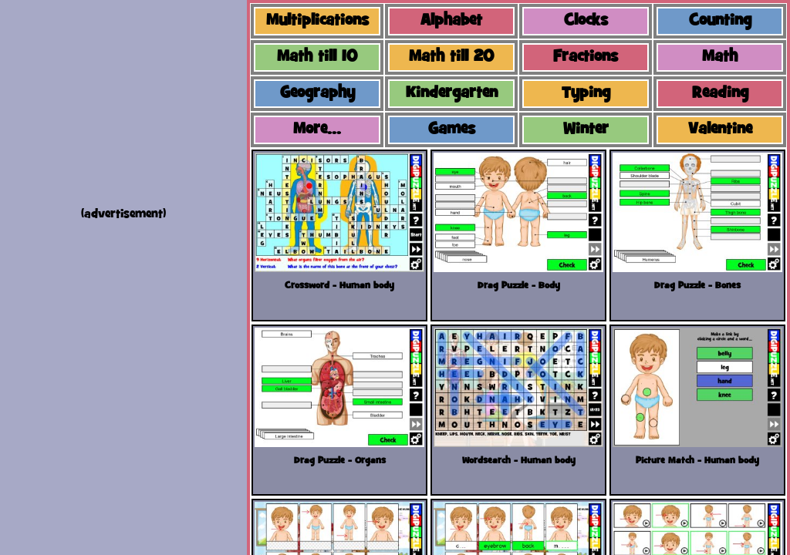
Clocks (586, 21)
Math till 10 (317, 57)
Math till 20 (451, 57)
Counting (720, 21)
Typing (586, 94)
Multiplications (317, 21)
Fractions (585, 57)
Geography (317, 94)
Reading (720, 94)
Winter (586, 130)
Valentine (720, 130)
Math (720, 57)
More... (317, 130)
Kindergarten (452, 94)
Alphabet (451, 21)
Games (451, 130)
